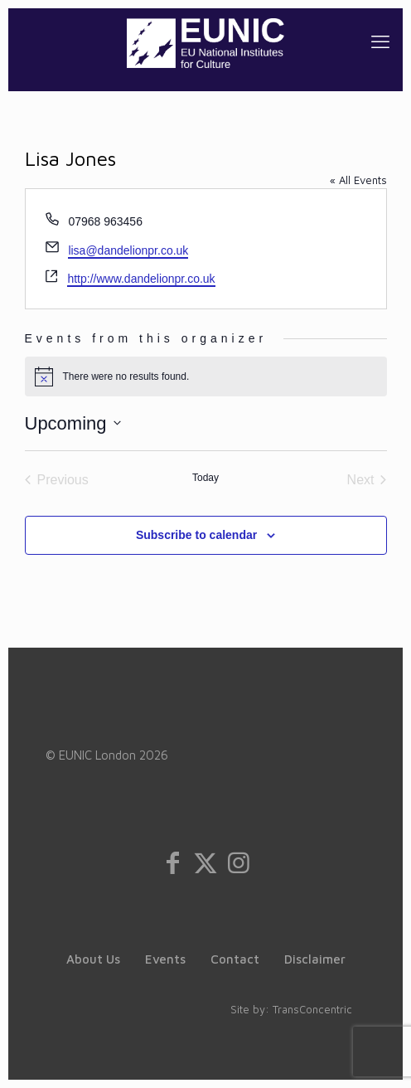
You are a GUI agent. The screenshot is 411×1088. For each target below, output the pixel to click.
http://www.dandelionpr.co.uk (141, 278)
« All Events (358, 180)
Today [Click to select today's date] (205, 477)
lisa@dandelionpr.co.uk (128, 250)
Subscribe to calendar (196, 535)
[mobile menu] (380, 41)
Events (165, 959)
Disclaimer (315, 959)
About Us (93, 959)
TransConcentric (312, 1009)
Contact (234, 959)
